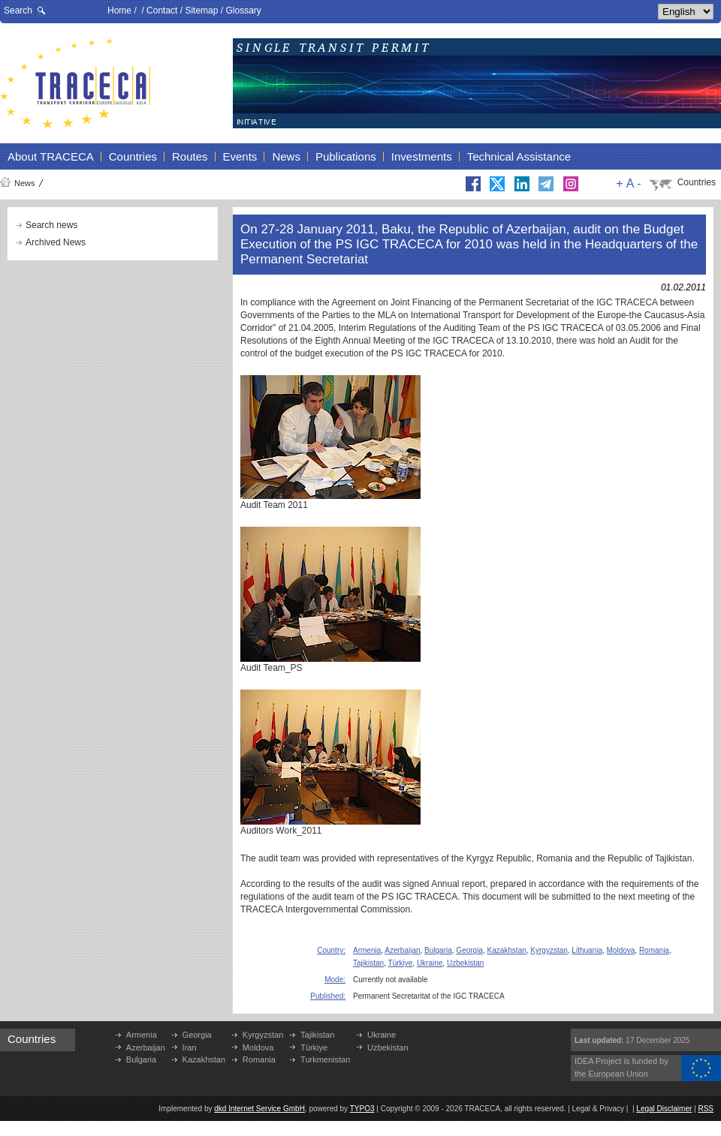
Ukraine (429, 963)
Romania (654, 950)
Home (119, 10)
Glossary (243, 10)
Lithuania (587, 950)
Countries (696, 182)
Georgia (469, 950)
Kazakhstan (506, 950)
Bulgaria (438, 950)
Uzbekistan (465, 963)
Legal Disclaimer (664, 1108)
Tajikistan (368, 963)
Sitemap (201, 10)
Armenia (367, 950)
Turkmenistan (325, 1059)
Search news (51, 225)
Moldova (621, 950)
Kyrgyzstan (548, 950)
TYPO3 (362, 1108)
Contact (161, 10)
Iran (190, 1047)
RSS (705, 1108)
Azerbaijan (402, 950)
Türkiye (400, 963)
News (24, 183)
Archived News (56, 242)
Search (18, 10)
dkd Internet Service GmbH (259, 1108)
